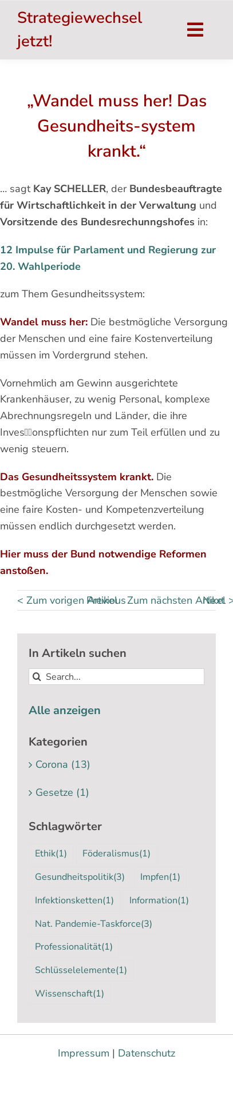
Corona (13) (62, 764)
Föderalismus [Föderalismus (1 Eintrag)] (116, 854)
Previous (106, 600)
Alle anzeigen (65, 710)
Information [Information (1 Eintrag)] (159, 901)
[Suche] (37, 676)
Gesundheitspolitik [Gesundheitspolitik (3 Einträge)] (80, 877)
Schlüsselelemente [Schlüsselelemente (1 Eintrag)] (81, 970)
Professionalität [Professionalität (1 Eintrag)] (74, 947)
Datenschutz (146, 1053)
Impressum (83, 1053)
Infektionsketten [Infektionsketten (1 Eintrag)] (74, 901)
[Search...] (116, 676)
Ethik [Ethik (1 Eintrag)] (51, 854)
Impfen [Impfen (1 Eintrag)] (160, 877)
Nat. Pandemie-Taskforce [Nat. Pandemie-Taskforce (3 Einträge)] (93, 924)
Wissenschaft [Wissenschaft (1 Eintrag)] (69, 994)
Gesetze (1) (62, 792)
